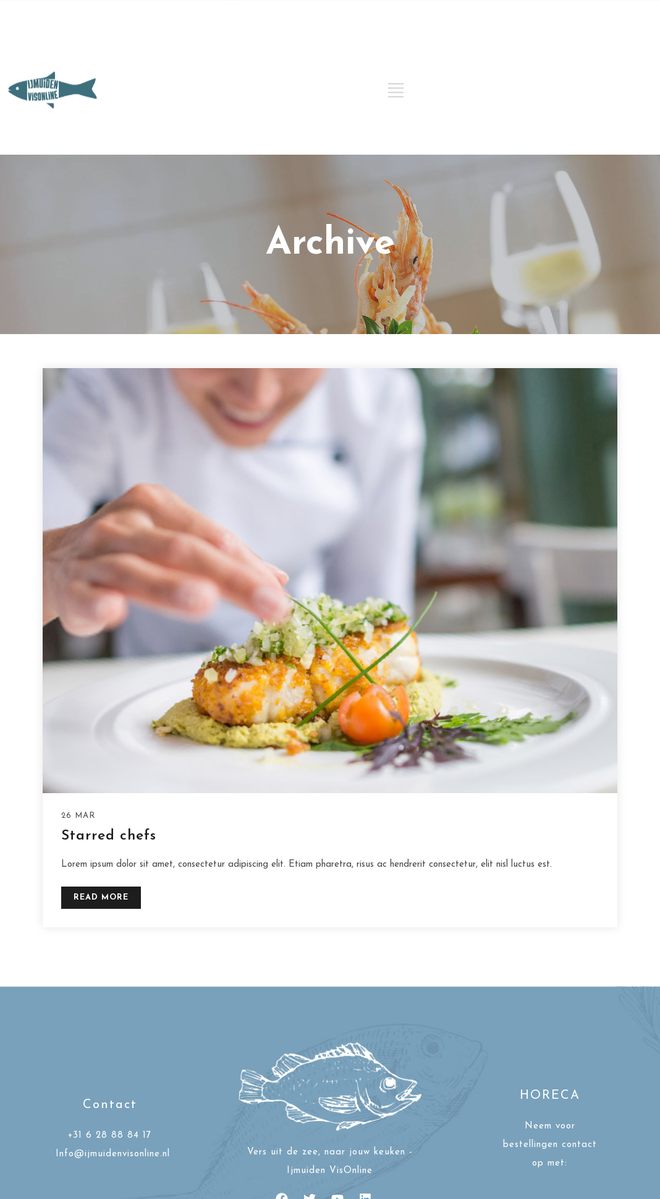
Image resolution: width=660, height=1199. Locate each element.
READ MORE (101, 897)
